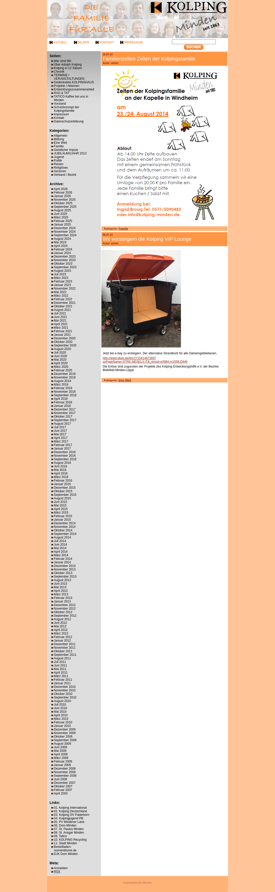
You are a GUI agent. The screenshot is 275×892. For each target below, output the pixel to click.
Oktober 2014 (63, 530)
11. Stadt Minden (65, 843)
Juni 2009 (60, 747)
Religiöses (61, 167)
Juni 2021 (60, 317)
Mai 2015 (60, 505)
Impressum (61, 114)
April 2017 (61, 438)
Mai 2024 (60, 242)
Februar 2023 (63, 281)
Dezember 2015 (64, 487)
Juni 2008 (60, 779)
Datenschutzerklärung (69, 121)
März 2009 (61, 758)
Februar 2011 (63, 679)
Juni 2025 (60, 214)
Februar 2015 (63, 516)
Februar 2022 (63, 299)
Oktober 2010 (63, 694)
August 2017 (62, 423)
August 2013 (62, 580)
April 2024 (61, 246)
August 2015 (62, 498)
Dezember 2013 (64, 566)
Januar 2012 (62, 640)
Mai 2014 (60, 548)
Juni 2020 (60, 356)
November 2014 (64, 527)
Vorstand (60, 103)
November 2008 (64, 772)
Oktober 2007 (63, 786)
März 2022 (61, 295)
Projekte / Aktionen (66, 86)
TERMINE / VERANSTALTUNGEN (69, 77)
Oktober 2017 (63, 416)
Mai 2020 (60, 359)
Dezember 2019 (64, 374)
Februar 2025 (63, 221)
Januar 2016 (62, 484)
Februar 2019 (63, 388)
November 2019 (64, 377)
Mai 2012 (60, 626)
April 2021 (61, 324)
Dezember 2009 (64, 729)
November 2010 (64, 690)
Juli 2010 (60, 704)
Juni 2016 (60, 466)
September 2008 (65, 775)
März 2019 (61, 384)
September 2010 (65, 697)
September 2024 (65, 235)
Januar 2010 (62, 726)
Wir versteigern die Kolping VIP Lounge (147, 239)
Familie (59, 146)
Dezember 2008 (64, 768)
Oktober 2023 (63, 263)
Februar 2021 (63, 331)
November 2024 (64, 231)
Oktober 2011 (63, 651)
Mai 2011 (60, 669)
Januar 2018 (62, 406)
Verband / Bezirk (65, 175)
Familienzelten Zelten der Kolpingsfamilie (149, 58)
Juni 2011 (60, 665)
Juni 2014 (60, 544)
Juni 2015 (60, 502)
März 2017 (61, 441)
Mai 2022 (60, 292)
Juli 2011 (60, 662)
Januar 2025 (62, 224)
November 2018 (64, 391)
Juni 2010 (60, 708)
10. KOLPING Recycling (70, 839)
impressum (133, 42)
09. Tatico (60, 836)
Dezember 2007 (64, 783)
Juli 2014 (60, 541)
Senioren (60, 171)
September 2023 (65, 267)
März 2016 (61, 477)
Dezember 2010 (64, 687)
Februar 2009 (63, 761)
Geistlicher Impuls (66, 150)
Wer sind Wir (62, 61)
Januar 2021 (62, 335)
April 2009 (61, 754)
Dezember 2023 (64, 256)
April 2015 (61, 509)
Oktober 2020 (63, 342)
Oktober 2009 (63, 736)
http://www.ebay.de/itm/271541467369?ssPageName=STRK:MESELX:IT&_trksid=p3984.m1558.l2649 (145, 359)
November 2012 (64, 608)
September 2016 (65, 459)
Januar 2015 (62, 519)
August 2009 (62, 743)
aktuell (60, 42)
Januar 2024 (62, 253)
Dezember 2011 (64, 644)
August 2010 (62, 701)
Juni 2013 (60, 583)
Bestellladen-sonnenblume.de (65, 848)
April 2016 (61, 473)
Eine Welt (60, 143)
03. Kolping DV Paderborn (71, 815)
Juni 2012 (60, 623)
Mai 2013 (60, 587)
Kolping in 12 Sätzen (68, 68)
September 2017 (65, 420)
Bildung (59, 139)
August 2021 (62, 310)
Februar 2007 (63, 790)
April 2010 (61, 715)
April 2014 (61, 551)
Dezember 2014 (64, 523)
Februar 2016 (63, 480)
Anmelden (61, 868)
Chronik (59, 71)
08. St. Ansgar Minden (69, 832)
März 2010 (61, 719)
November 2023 (64, 260)
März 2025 (61, 217)
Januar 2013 (62, 601)
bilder (83, 42)
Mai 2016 (60, 470)
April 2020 (61, 363)
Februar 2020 (63, 370)
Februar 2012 (63, 637)
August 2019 (62, 381)
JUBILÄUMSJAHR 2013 (70, 153)
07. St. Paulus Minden (69, 829)
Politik (58, 160)
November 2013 (64, 569)
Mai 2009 (60, 751)
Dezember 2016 (64, 452)
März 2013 (61, 594)
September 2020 (65, 345)
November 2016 (64, 455)
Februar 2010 (63, 722)
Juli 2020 (60, 352)
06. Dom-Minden (65, 825)
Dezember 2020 (64, 338)
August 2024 (62, 239)
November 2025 (64, 199)
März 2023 (61, 278)
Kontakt (59, 118)
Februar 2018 (63, 402)
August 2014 (62, 537)
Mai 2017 (60, 434)
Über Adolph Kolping (68, 64)
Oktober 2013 (63, 573)
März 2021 (61, 327)
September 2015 (65, 495)
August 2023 (62, 271)
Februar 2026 (63, 192)
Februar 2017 (63, 445)
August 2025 (62, 210)
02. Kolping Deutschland (70, 811)
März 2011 (61, 676)
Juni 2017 (60, 431)
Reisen (58, 164)
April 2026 (61, 189)
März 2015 (61, 512)
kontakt (106, 42)
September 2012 (65, 615)
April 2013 (61, 591)
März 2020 (61, 367)
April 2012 (61, 630)
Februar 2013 (63, 598)
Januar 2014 (62, 562)
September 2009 (65, 740)
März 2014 (61, 555)
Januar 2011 (62, 683)
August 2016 (62, 463)
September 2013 (65, 576)
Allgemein (60, 135)
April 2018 (61, 399)
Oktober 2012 (63, 612)
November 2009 (64, 733)
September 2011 (65, 655)
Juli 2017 (60, 427)
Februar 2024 (63, 249)
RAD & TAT (61, 93)
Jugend (59, 157)
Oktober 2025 (63, 203)
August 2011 (62, 658)
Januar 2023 (62, 285)
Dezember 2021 (64, 303)
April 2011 (61, 672)
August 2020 (62, 349)
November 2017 (64, 413)
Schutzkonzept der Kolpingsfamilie (66, 109)
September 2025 (65, 207)
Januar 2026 (62, 196)
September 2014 (65, 534)
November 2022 (64, 288)
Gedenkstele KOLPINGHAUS (74, 82)
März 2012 (61, 633)
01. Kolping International (70, 807)
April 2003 (61, 793)
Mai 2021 (60, 320)
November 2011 (64, 647)
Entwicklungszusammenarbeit (74, 89)
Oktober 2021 (63, 306)
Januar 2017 (62, 448)
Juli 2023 (60, 274)
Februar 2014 (63, 559)
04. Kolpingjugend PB (68, 818)
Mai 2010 (60, 711)
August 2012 (62, 619)
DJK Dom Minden (66, 854)
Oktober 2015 (63, 491)
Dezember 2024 (64, 228)
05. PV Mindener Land (69, 822)
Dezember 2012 (64, 605)
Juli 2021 (60, 313)
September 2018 (65, 395)
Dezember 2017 (64, 409)
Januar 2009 (62, 765)
